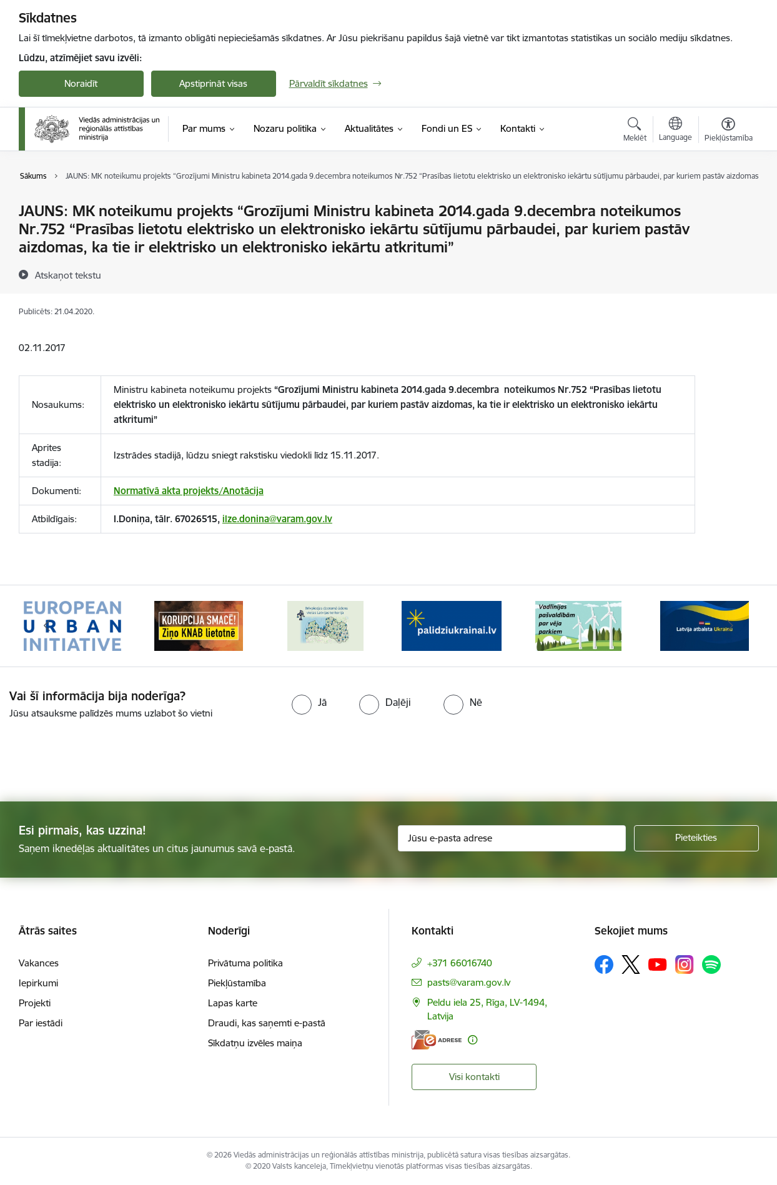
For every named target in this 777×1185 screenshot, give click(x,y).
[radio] (309, 702)
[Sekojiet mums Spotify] (711, 964)
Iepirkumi (38, 983)
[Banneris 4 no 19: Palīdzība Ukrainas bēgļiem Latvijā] (452, 625)
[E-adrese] (437, 1039)
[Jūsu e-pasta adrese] (512, 838)
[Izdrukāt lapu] (728, 206)
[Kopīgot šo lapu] (728, 237)
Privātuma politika (245, 963)
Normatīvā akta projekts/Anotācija (189, 491)
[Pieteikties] (696, 838)
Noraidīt (80, 83)
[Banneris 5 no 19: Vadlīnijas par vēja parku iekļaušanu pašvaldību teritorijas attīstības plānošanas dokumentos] (578, 625)
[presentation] (104, 755)
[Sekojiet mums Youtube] (657, 963)
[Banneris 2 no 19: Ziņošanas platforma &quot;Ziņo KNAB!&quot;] (198, 625)
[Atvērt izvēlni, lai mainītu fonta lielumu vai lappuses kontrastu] (728, 131)
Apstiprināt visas (213, 83)
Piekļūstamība (237, 983)
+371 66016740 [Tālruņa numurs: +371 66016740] (459, 963)
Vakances (39, 963)
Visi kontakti (474, 1077)
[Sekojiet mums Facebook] (604, 964)
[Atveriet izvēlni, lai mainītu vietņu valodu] (675, 130)
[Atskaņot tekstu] (68, 274)
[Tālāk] (730, 626)
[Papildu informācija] (472, 1039)
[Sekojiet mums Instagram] (684, 964)
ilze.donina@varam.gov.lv (277, 519)
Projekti (35, 1003)
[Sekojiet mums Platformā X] (630, 964)
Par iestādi (40, 1023)
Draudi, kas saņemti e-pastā (266, 1023)
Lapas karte (232, 1003)
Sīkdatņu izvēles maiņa (255, 1043)
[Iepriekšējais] (47, 626)
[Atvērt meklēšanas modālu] (635, 131)
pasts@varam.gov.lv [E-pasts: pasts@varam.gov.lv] (468, 982)
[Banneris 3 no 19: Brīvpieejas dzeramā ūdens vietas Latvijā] (325, 625)
